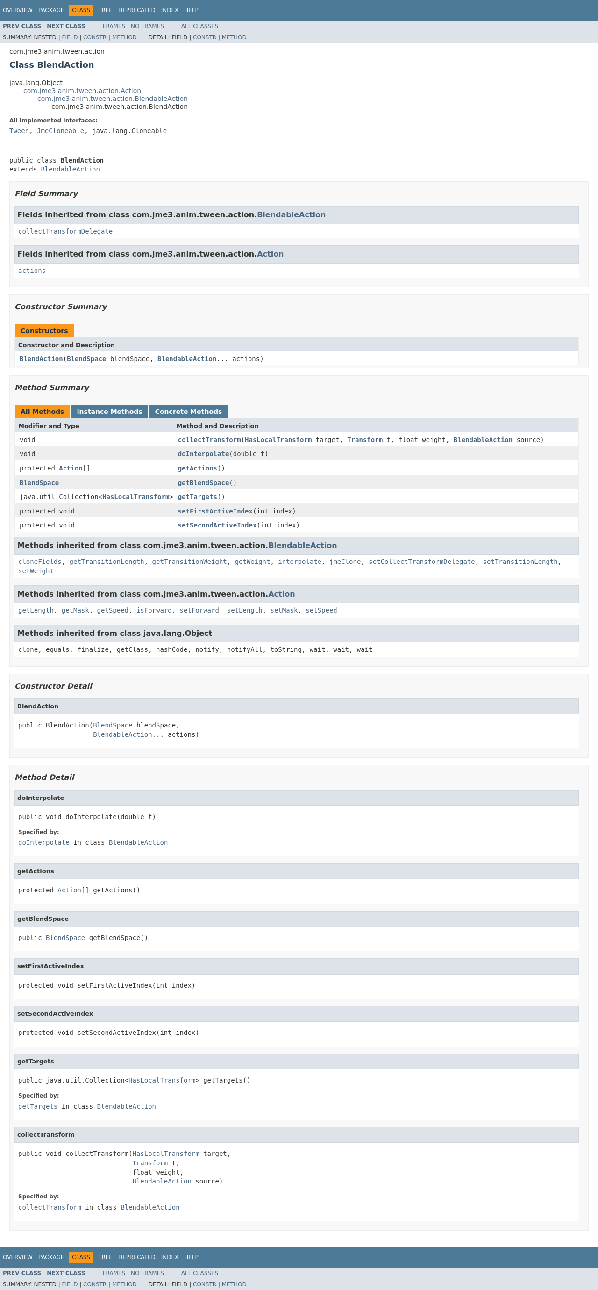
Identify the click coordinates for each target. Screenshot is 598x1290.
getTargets (197, 496)
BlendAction (41, 359)
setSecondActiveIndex (217, 525)
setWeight (36, 571)
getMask (75, 610)
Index (170, 10)
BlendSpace (86, 359)
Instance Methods (109, 411)
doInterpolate (203, 453)
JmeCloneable (60, 131)
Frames (114, 26)
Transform (365, 439)
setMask (284, 610)
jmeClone (345, 561)
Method (124, 37)
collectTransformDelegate (65, 231)
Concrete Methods (188, 411)
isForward (154, 610)
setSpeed (321, 610)
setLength (245, 610)
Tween (19, 131)
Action (270, 253)
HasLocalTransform (278, 439)
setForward (199, 610)
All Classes (199, 26)
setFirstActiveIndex (215, 511)
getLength (36, 610)
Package (51, 10)
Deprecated (137, 10)
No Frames (147, 26)
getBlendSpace (203, 482)
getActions (197, 468)
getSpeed (112, 610)
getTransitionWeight (189, 561)
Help (191, 10)
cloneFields (40, 561)
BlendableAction (70, 169)
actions (32, 270)
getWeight (253, 561)
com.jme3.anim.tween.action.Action (82, 90)
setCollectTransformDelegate (422, 561)
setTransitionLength (520, 561)
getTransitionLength (107, 561)
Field (70, 37)
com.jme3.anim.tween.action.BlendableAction (112, 98)
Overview (18, 10)
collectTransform (209, 439)
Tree (105, 10)
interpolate (299, 561)
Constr (95, 37)
